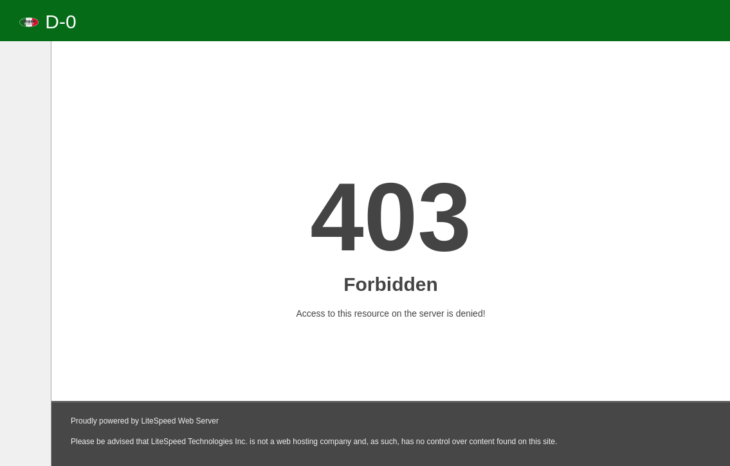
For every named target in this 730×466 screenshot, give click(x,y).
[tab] (29, 76)
